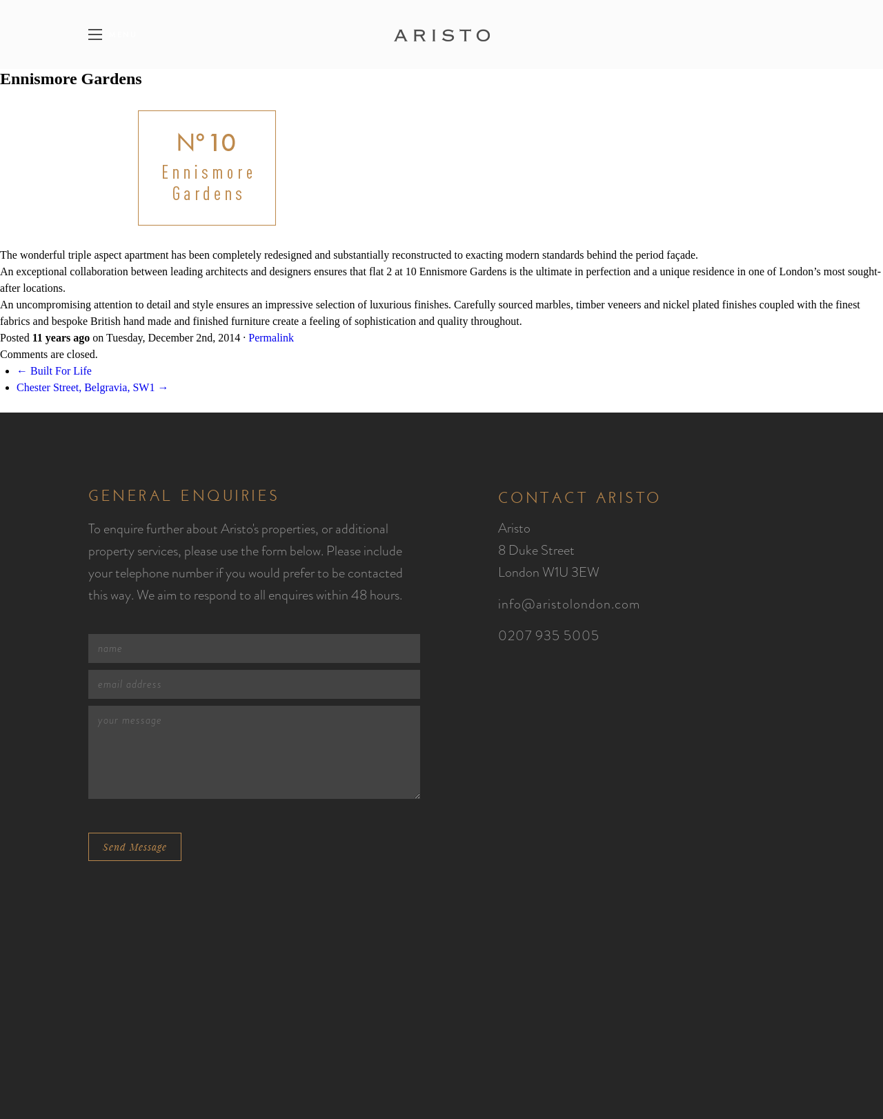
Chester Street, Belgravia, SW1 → (92, 387)
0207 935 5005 (548, 636)
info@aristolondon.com (569, 604)
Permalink (271, 338)
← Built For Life (54, 371)
